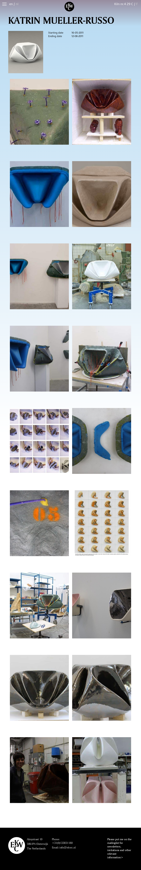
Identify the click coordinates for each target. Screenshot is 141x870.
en (11, 3)
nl (17, 3)
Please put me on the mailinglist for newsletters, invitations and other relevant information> (119, 848)
